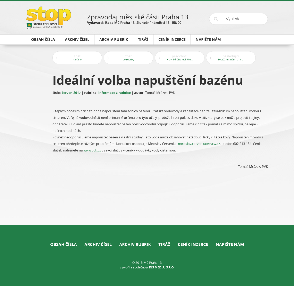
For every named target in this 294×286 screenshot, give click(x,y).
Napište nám (230, 244)
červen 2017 (71, 92)
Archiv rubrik (135, 244)
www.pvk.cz (92, 150)
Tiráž (164, 244)
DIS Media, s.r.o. (161, 267)
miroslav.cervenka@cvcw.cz (199, 143)
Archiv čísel (98, 244)
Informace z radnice (114, 92)
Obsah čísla (63, 244)
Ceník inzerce (193, 244)
